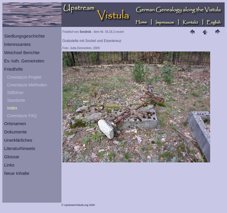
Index (12, 108)
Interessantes (17, 44)
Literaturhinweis (19, 148)
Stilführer (15, 92)
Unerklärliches (18, 140)
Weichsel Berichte (22, 52)
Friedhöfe (13, 69)
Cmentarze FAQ (22, 115)
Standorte (16, 100)
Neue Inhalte (16, 173)
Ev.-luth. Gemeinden (24, 60)
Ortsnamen (15, 123)
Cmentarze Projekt (24, 77)
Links (9, 164)
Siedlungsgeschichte (24, 35)
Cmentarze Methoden (27, 85)
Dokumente (15, 131)
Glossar (12, 156)
